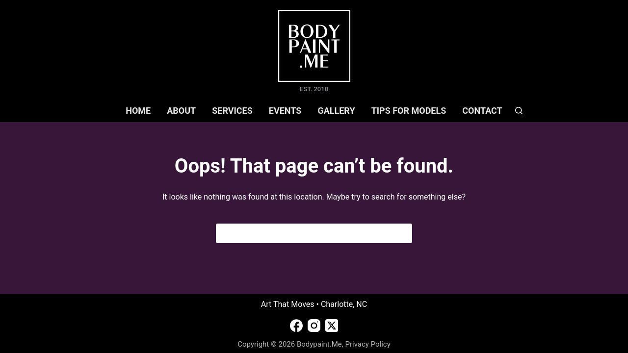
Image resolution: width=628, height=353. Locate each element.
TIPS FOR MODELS (408, 110)
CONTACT (482, 110)
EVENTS (285, 110)
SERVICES (232, 110)
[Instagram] (314, 325)
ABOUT (181, 110)
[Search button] (402, 233)
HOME (138, 110)
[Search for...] (304, 233)
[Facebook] (296, 325)
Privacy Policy (367, 344)
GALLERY (336, 110)
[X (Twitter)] (331, 325)
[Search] (519, 110)
